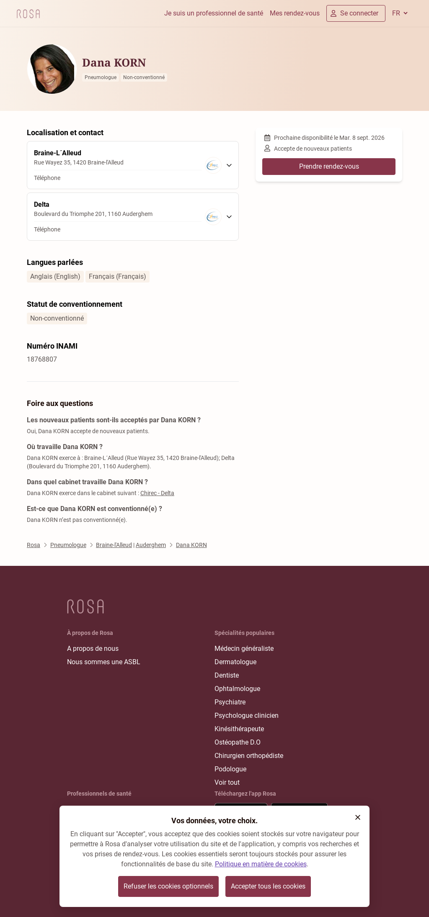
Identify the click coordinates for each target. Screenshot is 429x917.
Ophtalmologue (237, 689)
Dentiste (226, 675)
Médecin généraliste (244, 648)
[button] (358, 817)
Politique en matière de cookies (261, 864)
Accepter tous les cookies (268, 886)
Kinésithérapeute (239, 729)
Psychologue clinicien (246, 715)
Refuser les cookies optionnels (168, 886)
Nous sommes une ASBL (103, 662)
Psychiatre (230, 702)
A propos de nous (93, 648)
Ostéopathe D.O (237, 742)
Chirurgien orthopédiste (248, 756)
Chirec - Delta (157, 493)
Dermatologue (235, 662)
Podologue (230, 769)
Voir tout (227, 782)
